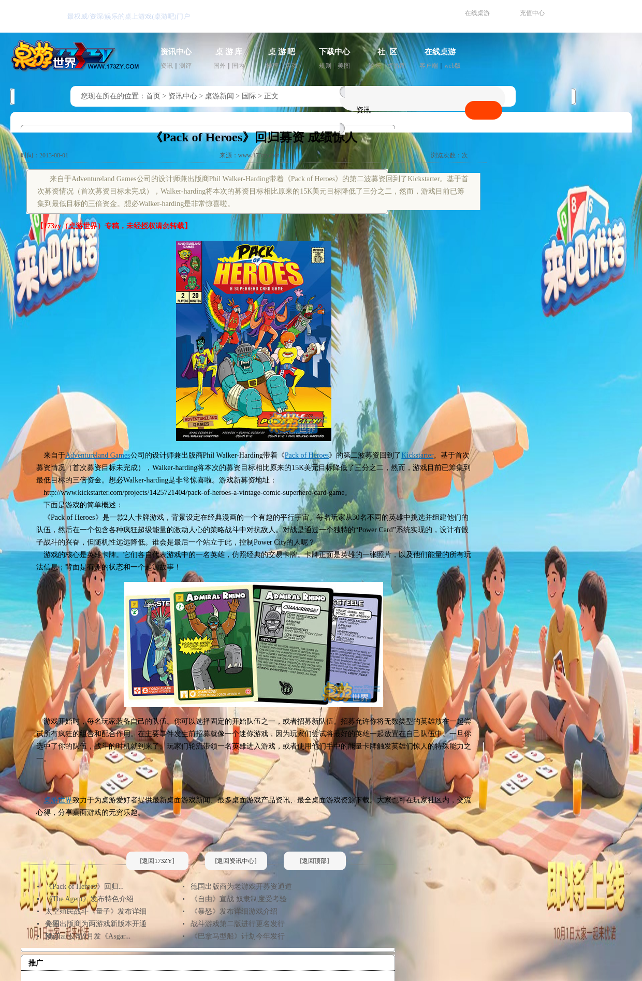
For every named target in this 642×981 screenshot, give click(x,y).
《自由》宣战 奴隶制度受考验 (239, 899)
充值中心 (532, 13)
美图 (344, 65)
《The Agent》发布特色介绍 (89, 899)
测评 (185, 65)
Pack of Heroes (307, 455)
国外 (219, 65)
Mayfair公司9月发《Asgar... (87, 936)
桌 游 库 (229, 52)
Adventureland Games (97, 455)
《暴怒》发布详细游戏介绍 (234, 911)
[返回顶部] (314, 861)
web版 (452, 65)
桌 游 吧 (282, 52)
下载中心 (334, 52)
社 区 (387, 52)
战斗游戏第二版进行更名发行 (238, 924)
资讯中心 (176, 52)
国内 (238, 65)
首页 (153, 96)
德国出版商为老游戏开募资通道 (241, 886)
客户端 (428, 65)
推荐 (272, 65)
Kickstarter (417, 455)
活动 (291, 65)
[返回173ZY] (157, 861)
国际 (249, 96)
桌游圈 (396, 65)
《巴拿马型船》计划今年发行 (238, 936)
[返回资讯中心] (236, 861)
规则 (325, 65)
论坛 (375, 65)
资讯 (166, 65)
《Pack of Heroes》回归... (84, 886)
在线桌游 (477, 13)
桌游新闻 (219, 96)
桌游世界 (57, 800)
